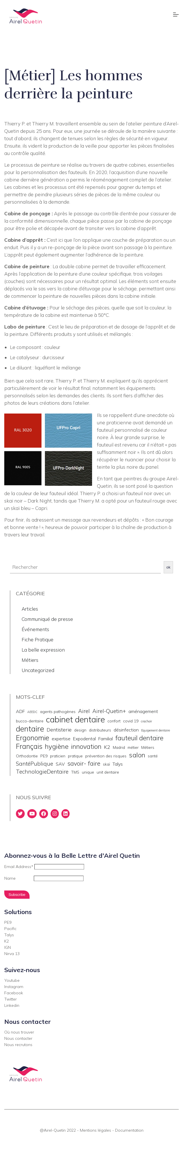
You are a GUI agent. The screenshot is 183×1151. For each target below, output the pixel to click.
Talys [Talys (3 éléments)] (118, 764)
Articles (30, 609)
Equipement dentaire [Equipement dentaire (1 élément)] (155, 730)
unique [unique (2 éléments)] (88, 772)
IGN (7, 947)
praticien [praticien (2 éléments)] (57, 755)
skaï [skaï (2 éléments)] (106, 764)
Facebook (13, 992)
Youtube (12, 980)
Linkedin (11, 1005)
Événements (35, 629)
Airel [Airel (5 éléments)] (84, 711)
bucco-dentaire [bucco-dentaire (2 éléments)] (29, 720)
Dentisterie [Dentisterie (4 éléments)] (59, 729)
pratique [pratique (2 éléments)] (75, 755)
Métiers (30, 660)
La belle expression (43, 650)
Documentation (129, 1130)
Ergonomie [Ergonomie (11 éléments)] (32, 737)
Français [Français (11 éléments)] (29, 746)
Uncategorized (38, 670)
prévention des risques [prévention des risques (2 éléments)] (105, 755)
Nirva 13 (12, 953)
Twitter (10, 999)
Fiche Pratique (37, 639)
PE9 (7, 922)
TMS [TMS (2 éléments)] (75, 772)
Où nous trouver (19, 1032)
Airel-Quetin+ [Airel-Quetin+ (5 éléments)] (109, 711)
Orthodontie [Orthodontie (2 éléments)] (27, 755)
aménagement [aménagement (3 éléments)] (143, 711)
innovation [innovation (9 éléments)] (86, 746)
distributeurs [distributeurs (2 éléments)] (100, 730)
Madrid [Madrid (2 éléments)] (119, 747)
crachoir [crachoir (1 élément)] (146, 721)
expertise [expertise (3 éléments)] (61, 738)
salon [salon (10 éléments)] (137, 755)
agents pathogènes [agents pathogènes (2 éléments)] (58, 711)
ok (168, 567)
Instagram (13, 986)
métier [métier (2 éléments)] (133, 747)
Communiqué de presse (47, 619)
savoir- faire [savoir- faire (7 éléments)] (83, 763)
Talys (9, 934)
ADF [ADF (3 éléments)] (20, 711)
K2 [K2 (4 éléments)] (107, 747)
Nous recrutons (18, 1044)
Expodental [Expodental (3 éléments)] (84, 738)
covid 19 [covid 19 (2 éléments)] (130, 720)
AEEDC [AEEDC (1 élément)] (32, 712)
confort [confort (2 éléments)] (113, 720)
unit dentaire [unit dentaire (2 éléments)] (108, 772)
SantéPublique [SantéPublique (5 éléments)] (34, 763)
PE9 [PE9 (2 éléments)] (43, 755)
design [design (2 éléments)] (80, 730)
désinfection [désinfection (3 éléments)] (126, 730)
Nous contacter (18, 1038)
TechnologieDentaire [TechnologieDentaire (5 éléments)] (42, 771)
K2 (6, 941)
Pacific (10, 928)
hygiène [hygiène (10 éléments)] (56, 746)
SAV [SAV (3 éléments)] (60, 764)
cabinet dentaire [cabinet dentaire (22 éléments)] (75, 719)
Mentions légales (95, 1130)
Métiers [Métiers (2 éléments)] (147, 747)
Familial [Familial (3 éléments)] (105, 738)
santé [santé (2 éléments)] (153, 755)
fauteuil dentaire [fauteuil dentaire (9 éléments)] (139, 738)
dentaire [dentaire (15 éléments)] (30, 728)
